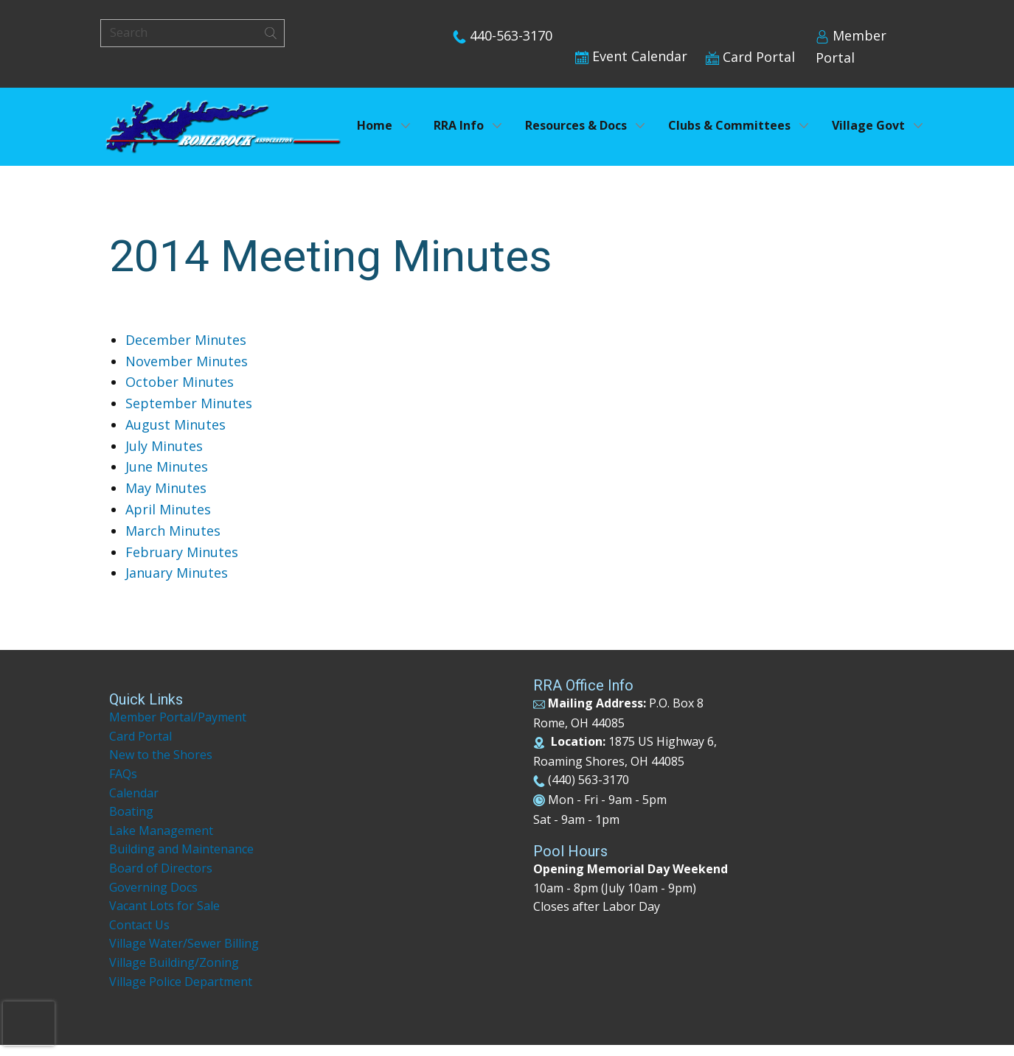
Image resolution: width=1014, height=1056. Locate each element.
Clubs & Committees (729, 125)
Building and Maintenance (181, 849)
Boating (131, 811)
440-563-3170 (502, 35)
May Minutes (165, 488)
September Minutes (188, 403)
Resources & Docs (576, 125)
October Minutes (179, 382)
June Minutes (166, 466)
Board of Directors (160, 868)
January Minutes (176, 572)
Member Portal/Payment (177, 717)
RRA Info (459, 125)
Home (374, 125)
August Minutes (175, 424)
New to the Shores (160, 754)
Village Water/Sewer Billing (184, 943)
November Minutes (186, 361)
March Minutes (172, 530)
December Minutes (185, 340)
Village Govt (868, 125)
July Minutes (164, 446)
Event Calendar (631, 56)
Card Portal (750, 57)
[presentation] (29, 1023)
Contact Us (139, 925)
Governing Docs (153, 887)
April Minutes (168, 509)
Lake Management (162, 830)
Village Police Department (180, 981)
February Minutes (181, 552)
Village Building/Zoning (174, 962)
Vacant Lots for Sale (164, 906)
